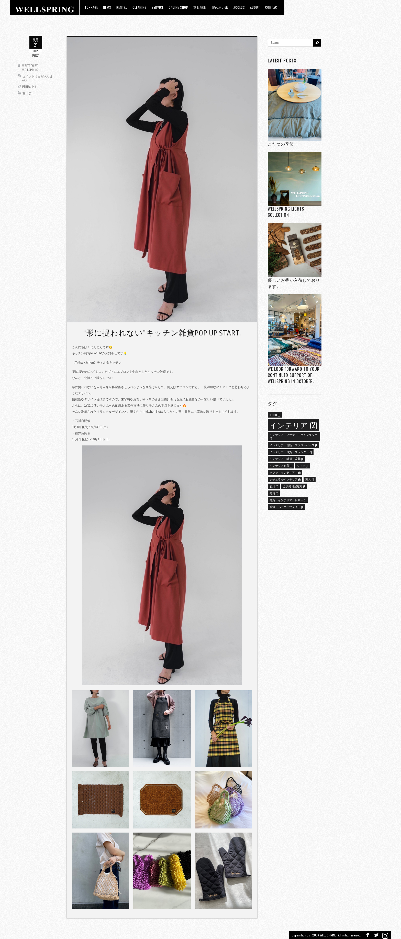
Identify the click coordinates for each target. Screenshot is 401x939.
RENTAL (121, 7)
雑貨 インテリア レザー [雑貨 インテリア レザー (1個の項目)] (288, 500)
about (255, 7)
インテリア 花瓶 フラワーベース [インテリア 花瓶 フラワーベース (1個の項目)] (293, 445)
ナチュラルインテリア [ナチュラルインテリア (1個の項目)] (285, 479)
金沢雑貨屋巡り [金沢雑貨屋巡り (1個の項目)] (294, 486)
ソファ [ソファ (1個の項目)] (302, 465)
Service (158, 7)
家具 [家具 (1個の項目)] (309, 479)
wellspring (30, 70)
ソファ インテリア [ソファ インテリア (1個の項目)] (285, 472)
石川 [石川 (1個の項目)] (274, 486)
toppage (91, 7)
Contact (272, 7)
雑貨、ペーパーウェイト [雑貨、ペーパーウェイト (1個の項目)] (286, 507)
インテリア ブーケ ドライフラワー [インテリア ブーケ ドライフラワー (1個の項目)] (293, 436)
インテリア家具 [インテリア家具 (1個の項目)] (281, 465)
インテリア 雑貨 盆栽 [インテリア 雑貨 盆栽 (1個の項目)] (286, 458)
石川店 (26, 93)
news (107, 7)
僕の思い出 (220, 7)
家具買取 (200, 7)
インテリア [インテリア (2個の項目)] (293, 424)
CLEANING (139, 7)
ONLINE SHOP (178, 7)
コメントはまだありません (37, 78)
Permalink (29, 86)
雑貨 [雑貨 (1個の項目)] (274, 493)
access (239, 7)
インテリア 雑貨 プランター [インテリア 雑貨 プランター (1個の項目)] (291, 452)
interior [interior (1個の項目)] (275, 414)
